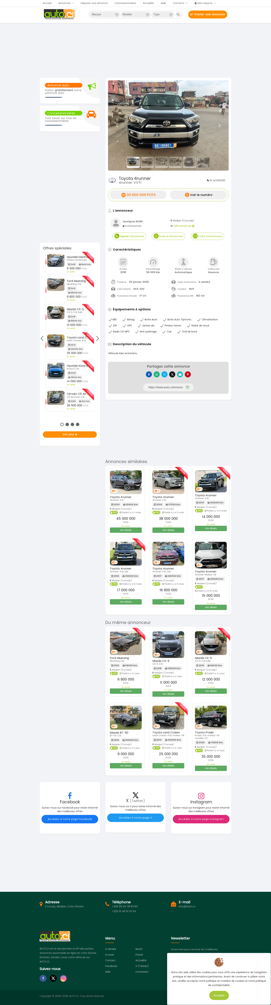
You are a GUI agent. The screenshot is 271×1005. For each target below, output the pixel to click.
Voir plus (70, 434)
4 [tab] (77, 424)
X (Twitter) (142, 968)
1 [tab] (62, 424)
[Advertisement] (135, 50)
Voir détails (126, 532)
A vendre (110, 951)
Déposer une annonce (94, 3)
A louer (109, 957)
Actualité (148, 3)
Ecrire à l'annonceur (168, 236)
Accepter (216, 992)
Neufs (139, 951)
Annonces (64, 3)
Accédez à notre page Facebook (70, 821)
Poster (139, 957)
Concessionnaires (125, 3)
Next (96, 338)
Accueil (47, 3)
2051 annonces (184, 226)
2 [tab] (67, 424)
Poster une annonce (207, 14)
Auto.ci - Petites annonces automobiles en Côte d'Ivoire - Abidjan (59, 14)
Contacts (178, 3)
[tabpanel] (70, 332)
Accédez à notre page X (135, 820)
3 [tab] (72, 424)
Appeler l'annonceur (129, 236)
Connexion (142, 974)
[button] (117, 125)
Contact (110, 963)
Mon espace (203, 3)
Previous (42, 338)
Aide (163, 3)
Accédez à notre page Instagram (201, 821)
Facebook (111, 968)
